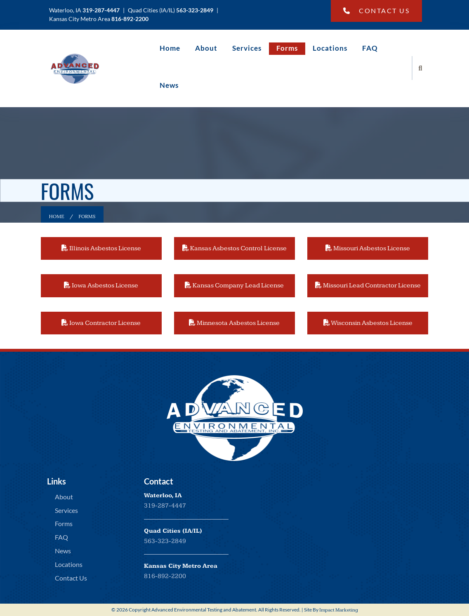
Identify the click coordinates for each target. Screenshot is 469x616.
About (206, 48)
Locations (330, 48)
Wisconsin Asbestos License (367, 323)
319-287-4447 (165, 506)
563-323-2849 (165, 541)
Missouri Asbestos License (367, 248)
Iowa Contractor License (101, 323)
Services (247, 48)
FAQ (370, 48)
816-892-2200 (165, 576)
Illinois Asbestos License (101, 248)
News (169, 85)
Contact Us (376, 10)
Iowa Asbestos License (101, 285)
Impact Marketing (338, 610)
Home (170, 48)
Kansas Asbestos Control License (234, 248)
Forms (287, 48)
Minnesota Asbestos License (234, 323)
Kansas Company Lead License (234, 285)
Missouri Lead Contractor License (368, 285)
